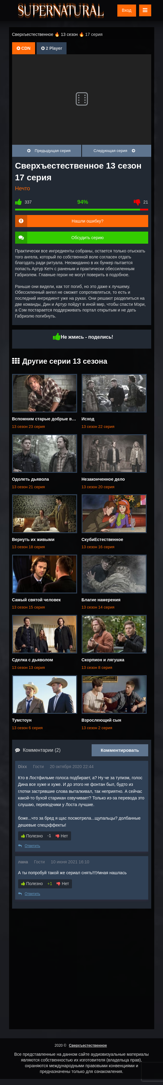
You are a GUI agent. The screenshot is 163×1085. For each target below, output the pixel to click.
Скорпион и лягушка (103, 659)
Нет (62, 836)
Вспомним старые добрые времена (49, 418)
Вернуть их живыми (33, 539)
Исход (88, 418)
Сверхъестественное (88, 1045)
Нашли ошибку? (87, 221)
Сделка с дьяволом (32, 659)
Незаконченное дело (103, 479)
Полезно (32, 836)
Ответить (29, 846)
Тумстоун (22, 720)
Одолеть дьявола (30, 479)
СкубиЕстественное (102, 539)
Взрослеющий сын (101, 720)
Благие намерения (101, 599)
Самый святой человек (36, 599)
